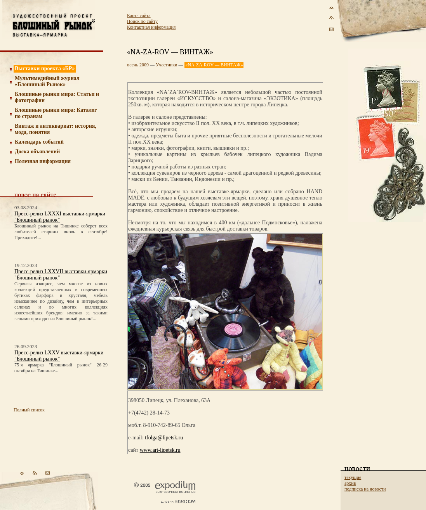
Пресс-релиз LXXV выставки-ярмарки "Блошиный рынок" (58, 356)
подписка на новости (365, 489)
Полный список (29, 410)
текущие (352, 477)
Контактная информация (151, 27)
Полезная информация (43, 161)
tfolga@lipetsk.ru (164, 438)
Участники (166, 65)
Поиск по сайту (142, 21)
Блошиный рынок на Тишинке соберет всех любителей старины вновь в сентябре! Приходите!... (61, 231)
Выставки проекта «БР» (45, 68)
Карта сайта (139, 15)
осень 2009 (138, 65)
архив (350, 483)
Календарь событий (39, 142)
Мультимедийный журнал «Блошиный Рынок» (47, 81)
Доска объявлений (37, 151)
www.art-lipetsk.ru (160, 450)
